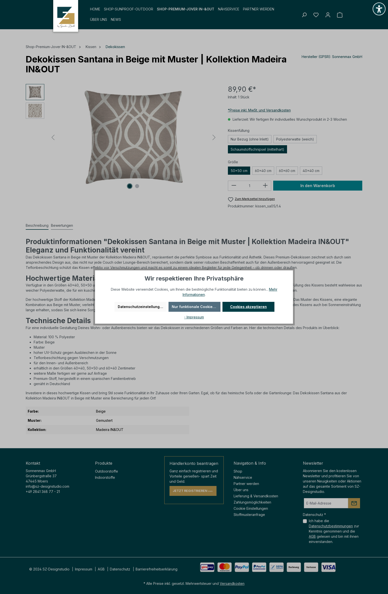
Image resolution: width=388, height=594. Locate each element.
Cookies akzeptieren (248, 307)
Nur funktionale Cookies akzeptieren (196, 307)
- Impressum (194, 317)
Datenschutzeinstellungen (141, 307)
